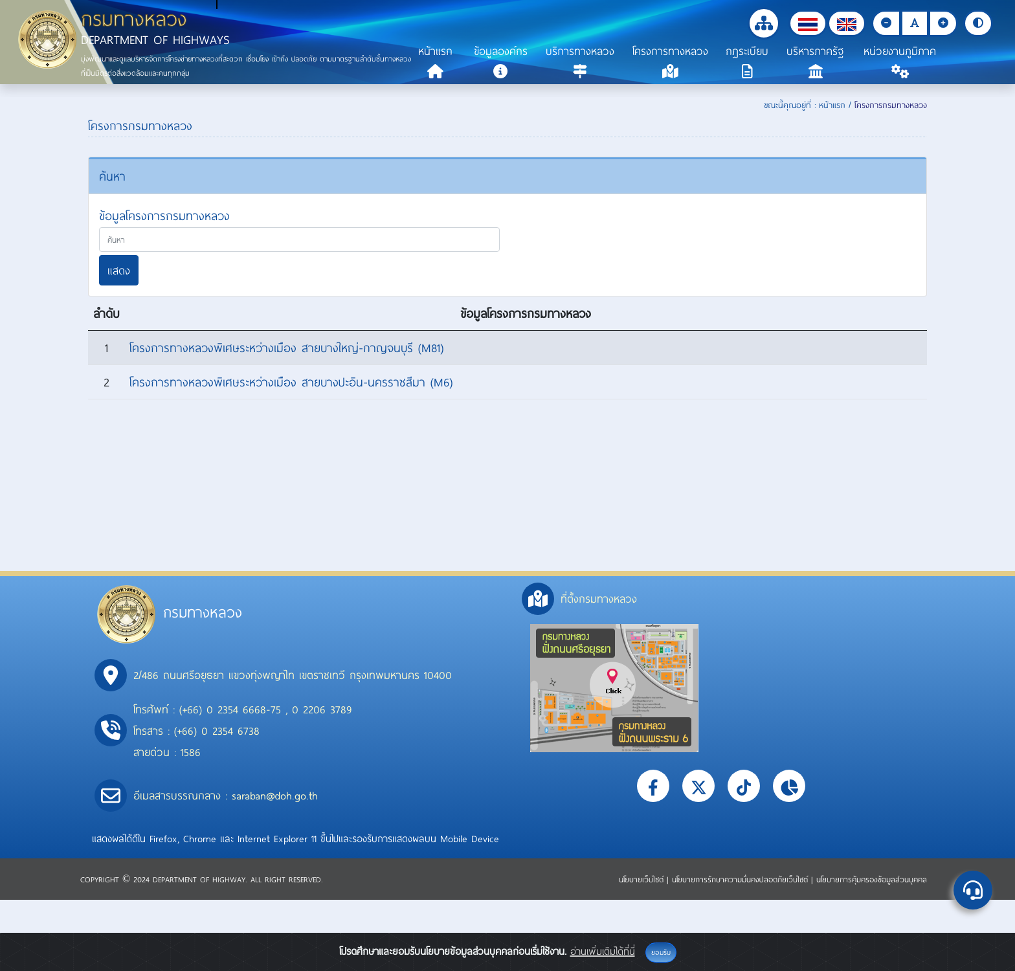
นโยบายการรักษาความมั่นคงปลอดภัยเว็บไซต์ (741, 879)
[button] (807, 23)
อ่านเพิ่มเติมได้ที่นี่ (602, 951)
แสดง (118, 270)
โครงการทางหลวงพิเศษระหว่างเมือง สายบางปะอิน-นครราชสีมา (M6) (290, 382)
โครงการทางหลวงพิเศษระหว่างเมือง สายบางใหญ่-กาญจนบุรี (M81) (286, 347)
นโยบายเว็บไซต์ (643, 879)
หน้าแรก (832, 105)
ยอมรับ (661, 952)
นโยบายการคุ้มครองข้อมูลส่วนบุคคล (871, 879)
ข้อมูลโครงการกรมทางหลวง (164, 215)
